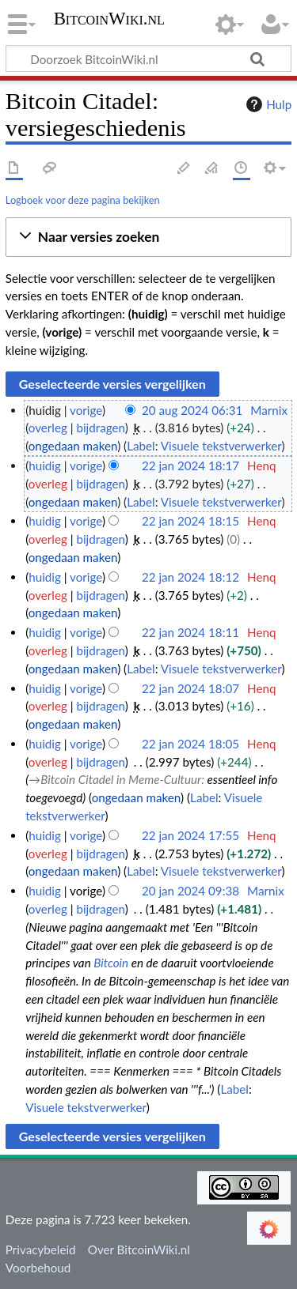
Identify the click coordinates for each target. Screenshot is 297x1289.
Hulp (266, 104)
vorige (86, 410)
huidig (45, 465)
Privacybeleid (41, 1249)
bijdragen (100, 427)
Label (140, 446)
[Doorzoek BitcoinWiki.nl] (148, 58)
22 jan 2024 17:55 (190, 835)
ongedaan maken (73, 446)
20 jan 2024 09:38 (190, 891)
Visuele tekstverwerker (221, 446)
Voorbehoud (38, 1268)
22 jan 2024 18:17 (190, 465)
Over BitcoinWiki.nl (139, 1249)
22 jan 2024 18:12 (190, 577)
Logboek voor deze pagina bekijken (83, 200)
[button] (148, 237)
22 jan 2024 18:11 (190, 632)
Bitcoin (110, 962)
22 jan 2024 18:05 (190, 744)
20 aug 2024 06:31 (192, 410)
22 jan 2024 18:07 (190, 688)
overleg (48, 427)
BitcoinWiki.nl (109, 20)
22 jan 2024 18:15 (190, 521)
